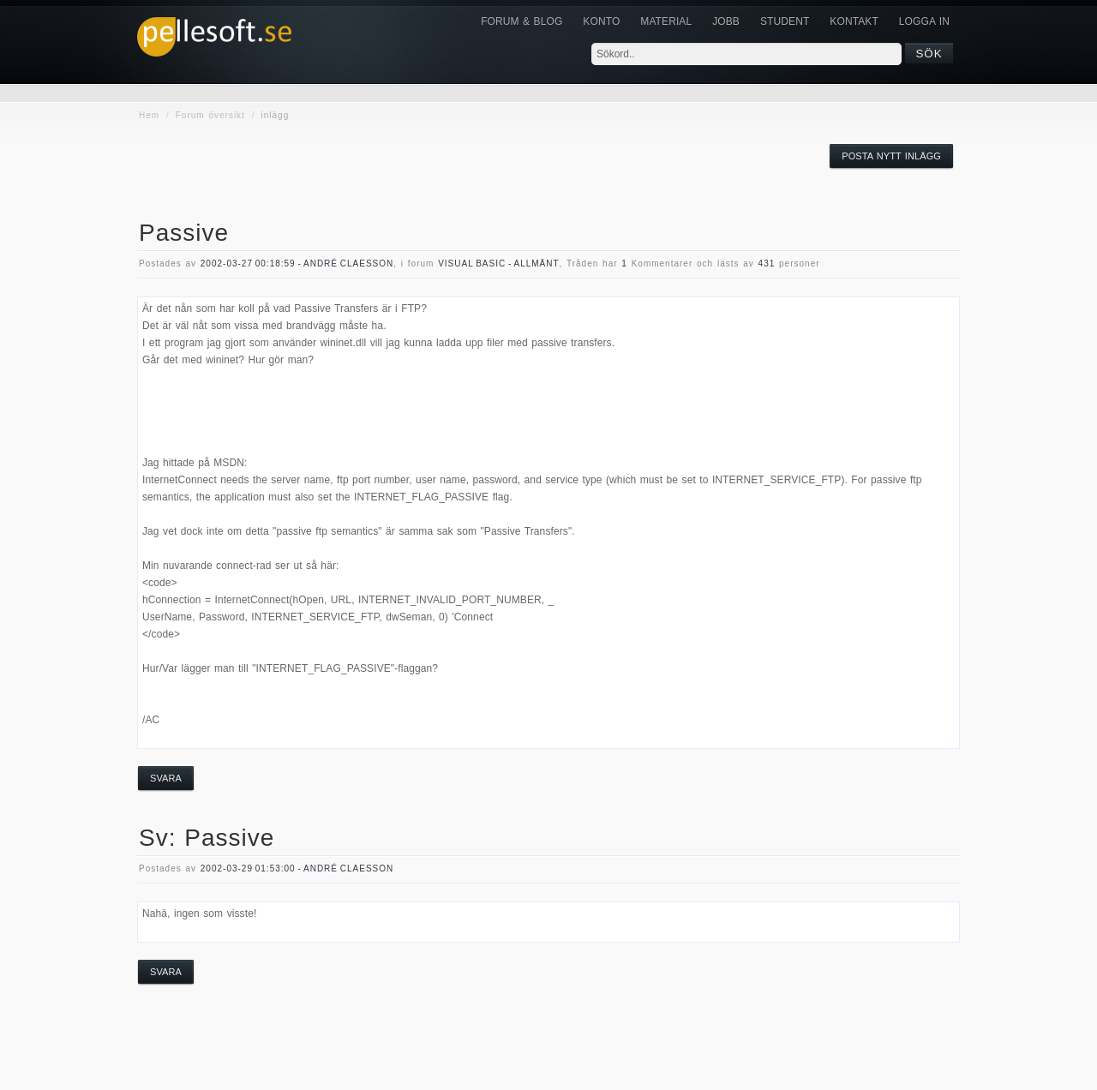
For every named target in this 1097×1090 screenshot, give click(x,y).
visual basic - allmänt (498, 263)
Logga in (924, 21)
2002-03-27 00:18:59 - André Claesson (297, 263)
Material (666, 21)
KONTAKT (854, 21)
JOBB (726, 21)
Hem (149, 115)
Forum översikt (210, 115)
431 (767, 263)
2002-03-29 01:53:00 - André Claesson (297, 868)
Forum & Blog (521, 21)
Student (784, 21)
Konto (601, 21)
